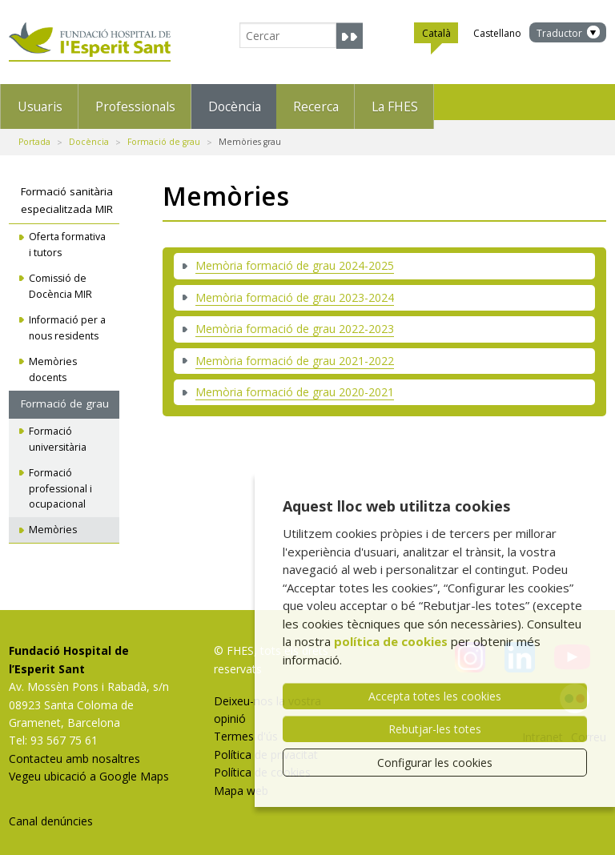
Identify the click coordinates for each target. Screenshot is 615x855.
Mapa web (241, 781)
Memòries (53, 521)
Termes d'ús (246, 728)
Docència (295, 101)
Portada (34, 132)
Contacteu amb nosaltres (74, 749)
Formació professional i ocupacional (60, 480)
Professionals (169, 101)
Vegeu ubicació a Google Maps (89, 768)
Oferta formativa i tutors (67, 236)
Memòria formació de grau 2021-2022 (294, 351)
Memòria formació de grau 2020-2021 (294, 383)
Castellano (497, 33)
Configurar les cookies (434, 762)
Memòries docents (53, 360)
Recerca (401, 101)
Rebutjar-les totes (434, 729)
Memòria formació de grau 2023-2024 (294, 288)
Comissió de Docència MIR (60, 278)
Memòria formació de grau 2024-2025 (294, 257)
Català (436, 35)
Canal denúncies (51, 812)
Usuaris (47, 101)
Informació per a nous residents (67, 320)
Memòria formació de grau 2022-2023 (294, 320)
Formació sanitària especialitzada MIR (67, 192)
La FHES (504, 101)
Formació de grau (163, 132)
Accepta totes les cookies (434, 696)
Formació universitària (57, 430)
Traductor (559, 33)
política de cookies (391, 641)
